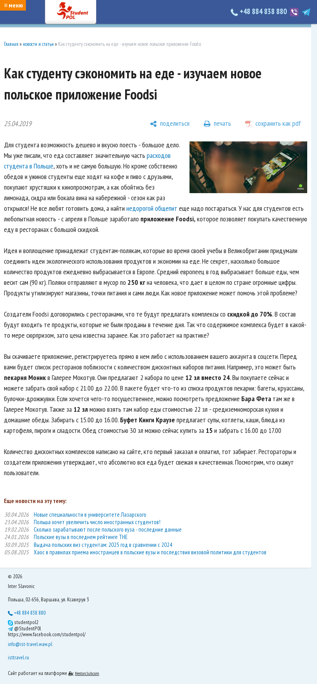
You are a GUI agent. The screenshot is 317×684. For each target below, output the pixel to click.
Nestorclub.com (87, 673)
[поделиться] (170, 124)
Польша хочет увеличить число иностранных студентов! (97, 522)
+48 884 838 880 (259, 11)
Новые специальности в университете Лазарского (90, 514)
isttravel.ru (18, 657)
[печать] (217, 124)
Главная (11, 44)
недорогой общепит (151, 208)
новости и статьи (38, 44)
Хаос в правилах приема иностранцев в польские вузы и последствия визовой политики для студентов (150, 552)
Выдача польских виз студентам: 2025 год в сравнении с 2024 (103, 544)
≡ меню (13, 5)
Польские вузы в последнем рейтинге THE (81, 537)
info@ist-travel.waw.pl (30, 644)
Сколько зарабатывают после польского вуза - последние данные (108, 529)
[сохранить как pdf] (273, 124)
